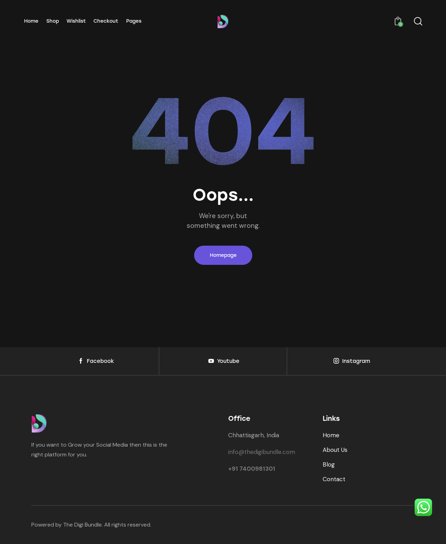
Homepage (223, 255)
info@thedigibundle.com (261, 452)
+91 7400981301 (251, 468)
